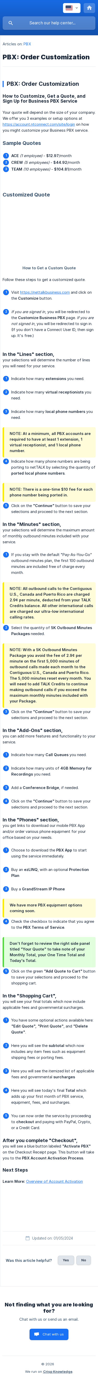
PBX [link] (27, 44)
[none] (71, 8)
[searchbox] (49, 23)
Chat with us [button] (53, 1334)
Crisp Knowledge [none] (57, 1371)
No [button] (83, 1260)
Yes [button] (66, 1260)
